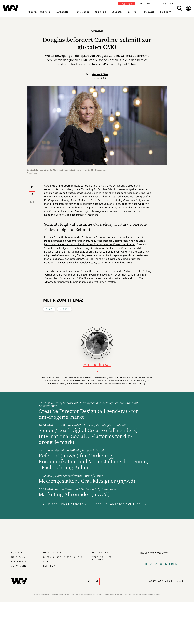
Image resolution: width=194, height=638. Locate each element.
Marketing (62, 12)
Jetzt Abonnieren (161, 564)
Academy (117, 12)
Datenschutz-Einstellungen (63, 557)
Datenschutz (52, 552)
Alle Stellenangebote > (64, 504)
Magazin (149, 12)
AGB (45, 561)
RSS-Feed (49, 566)
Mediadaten (100, 552)
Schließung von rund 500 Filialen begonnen (102, 274)
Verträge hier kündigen (102, 558)
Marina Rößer (100, 74)
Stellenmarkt (146, 4)
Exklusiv (165, 12)
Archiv (64, 309)
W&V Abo (127, 4)
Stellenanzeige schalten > (121, 504)
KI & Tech (100, 12)
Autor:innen (19, 566)
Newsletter (167, 4)
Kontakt (16, 552)
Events (132, 12)
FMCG (49, 309)
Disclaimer (19, 561)
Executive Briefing (38, 12)
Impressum (18, 557)
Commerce (83, 12)
